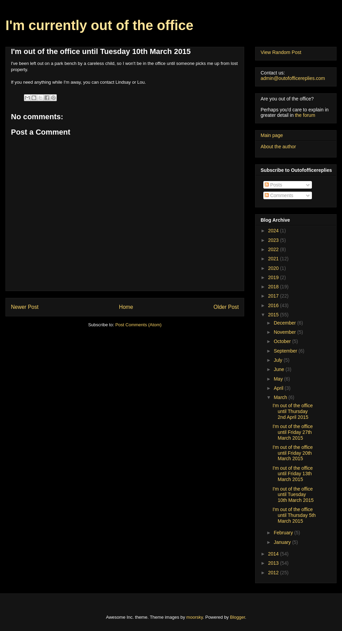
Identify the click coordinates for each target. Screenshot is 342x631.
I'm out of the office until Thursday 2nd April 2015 (293, 411)
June (279, 369)
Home (126, 307)
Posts (273, 185)
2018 (274, 286)
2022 (274, 249)
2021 (274, 258)
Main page (272, 135)
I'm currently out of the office (99, 25)
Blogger (237, 617)
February (284, 532)
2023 (274, 240)
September (286, 351)
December (285, 323)
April (279, 388)
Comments (279, 195)
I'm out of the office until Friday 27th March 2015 (293, 432)
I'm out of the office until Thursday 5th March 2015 (294, 515)
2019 (274, 277)
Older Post (226, 307)
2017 (274, 296)
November (285, 332)
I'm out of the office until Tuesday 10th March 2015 (293, 494)
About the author (278, 146)
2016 (274, 305)
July (279, 360)
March (281, 397)
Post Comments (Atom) (138, 324)
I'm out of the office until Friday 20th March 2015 (293, 453)
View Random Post (281, 52)
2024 (274, 230)
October (283, 341)
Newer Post (25, 307)
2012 (274, 572)
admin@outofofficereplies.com (293, 78)
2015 (274, 314)
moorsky (194, 617)
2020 (274, 268)
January (283, 542)
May (279, 379)
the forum (305, 115)
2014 (274, 554)
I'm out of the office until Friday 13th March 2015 (293, 473)
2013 (274, 563)
